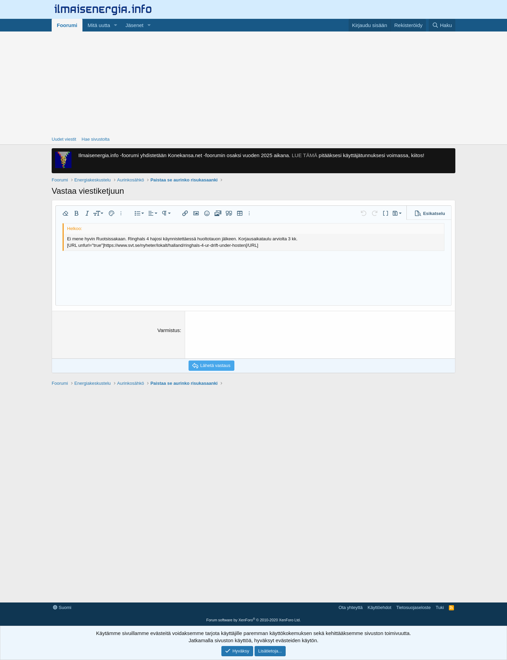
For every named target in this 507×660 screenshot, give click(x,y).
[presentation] (240, 340)
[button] (115, 25)
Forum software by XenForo (253, 620)
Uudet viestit (64, 139)
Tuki (440, 607)
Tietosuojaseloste (413, 607)
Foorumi (67, 25)
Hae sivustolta (96, 139)
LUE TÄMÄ (304, 155)
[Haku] (442, 25)
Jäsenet (135, 25)
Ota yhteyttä (351, 607)
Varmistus (168, 330)
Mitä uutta (99, 25)
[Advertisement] (253, 83)
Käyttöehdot (379, 607)
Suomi (62, 607)
